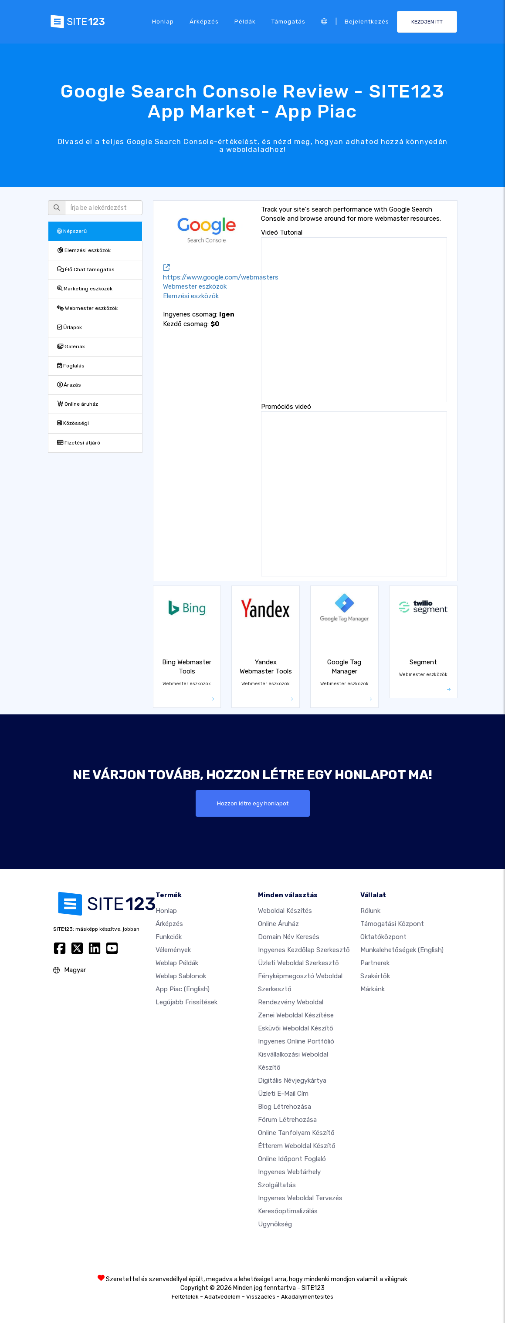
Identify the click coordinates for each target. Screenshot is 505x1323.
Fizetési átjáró (78, 443)
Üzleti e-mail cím (283, 1093)
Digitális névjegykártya (292, 1080)
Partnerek (375, 963)
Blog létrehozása (284, 1107)
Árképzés (204, 21)
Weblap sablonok (181, 976)
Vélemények (173, 950)
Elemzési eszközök (84, 250)
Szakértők (375, 976)
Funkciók (169, 937)
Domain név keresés (288, 937)
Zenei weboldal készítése (296, 1015)
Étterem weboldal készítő (297, 1146)
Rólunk (370, 911)
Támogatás (288, 21)
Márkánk (372, 989)
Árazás (69, 385)
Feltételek (185, 1296)
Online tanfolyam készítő (296, 1133)
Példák (245, 21)
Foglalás (71, 366)
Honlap (163, 21)
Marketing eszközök (84, 289)
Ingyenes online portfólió (296, 1041)
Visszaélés (260, 1296)
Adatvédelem (222, 1296)
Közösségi (73, 423)
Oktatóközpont (383, 937)
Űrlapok (69, 327)
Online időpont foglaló (292, 1159)
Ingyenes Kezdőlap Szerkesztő (304, 950)
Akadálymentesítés (307, 1296)
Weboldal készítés (285, 911)
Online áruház (77, 404)
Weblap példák (177, 963)
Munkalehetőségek (402, 950)
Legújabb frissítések (186, 1002)
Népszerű (72, 231)
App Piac (183, 989)
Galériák (71, 346)
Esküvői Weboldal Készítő (295, 1028)
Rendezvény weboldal (290, 1002)
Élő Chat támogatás (86, 269)
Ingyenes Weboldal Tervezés (300, 1198)
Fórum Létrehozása (287, 1120)
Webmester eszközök (87, 308)
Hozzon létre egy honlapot (252, 803)
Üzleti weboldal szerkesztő (298, 963)
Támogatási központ (392, 924)
